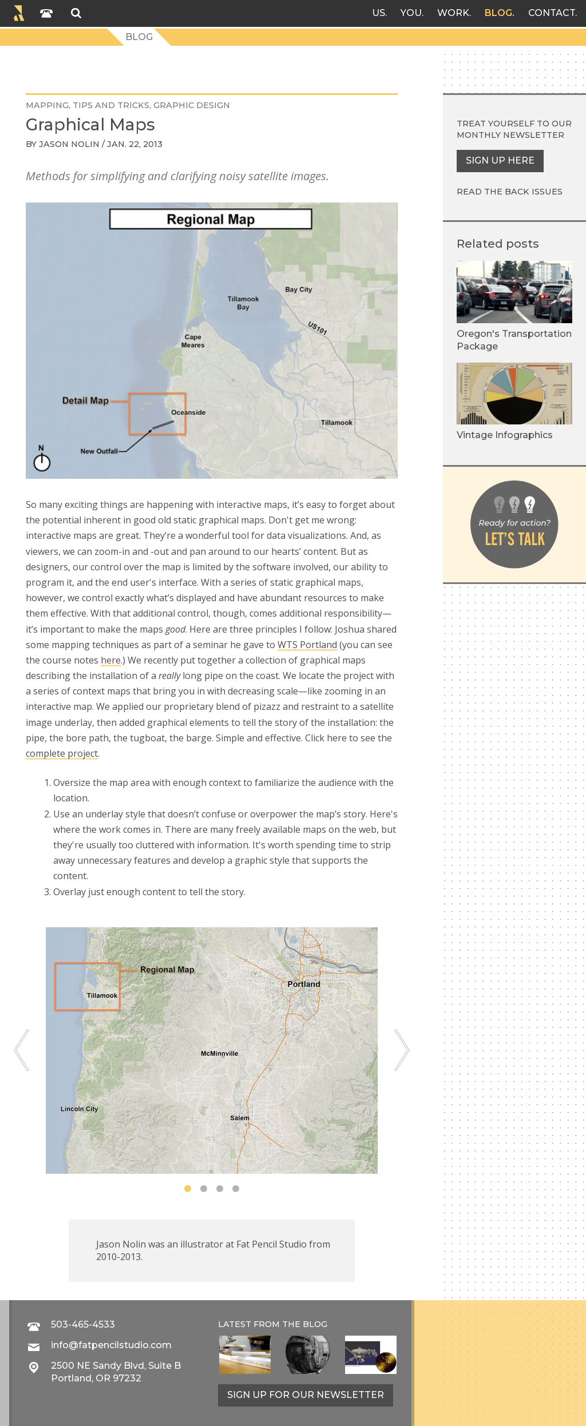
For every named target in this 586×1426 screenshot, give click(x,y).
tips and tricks (111, 105)
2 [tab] (203, 1188)
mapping (47, 105)
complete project (62, 753)
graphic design (191, 105)
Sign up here (500, 160)
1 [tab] (187, 1188)
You (411, 12)
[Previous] (21, 1050)
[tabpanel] (211, 1050)
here (111, 660)
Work (453, 12)
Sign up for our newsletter (305, 1394)
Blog (498, 12)
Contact (551, 12)
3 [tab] (219, 1188)
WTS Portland (307, 644)
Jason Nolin (69, 144)
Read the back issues (510, 191)
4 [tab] (235, 1188)
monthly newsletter (510, 135)
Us (378, 12)
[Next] (402, 1050)
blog (315, 1324)
